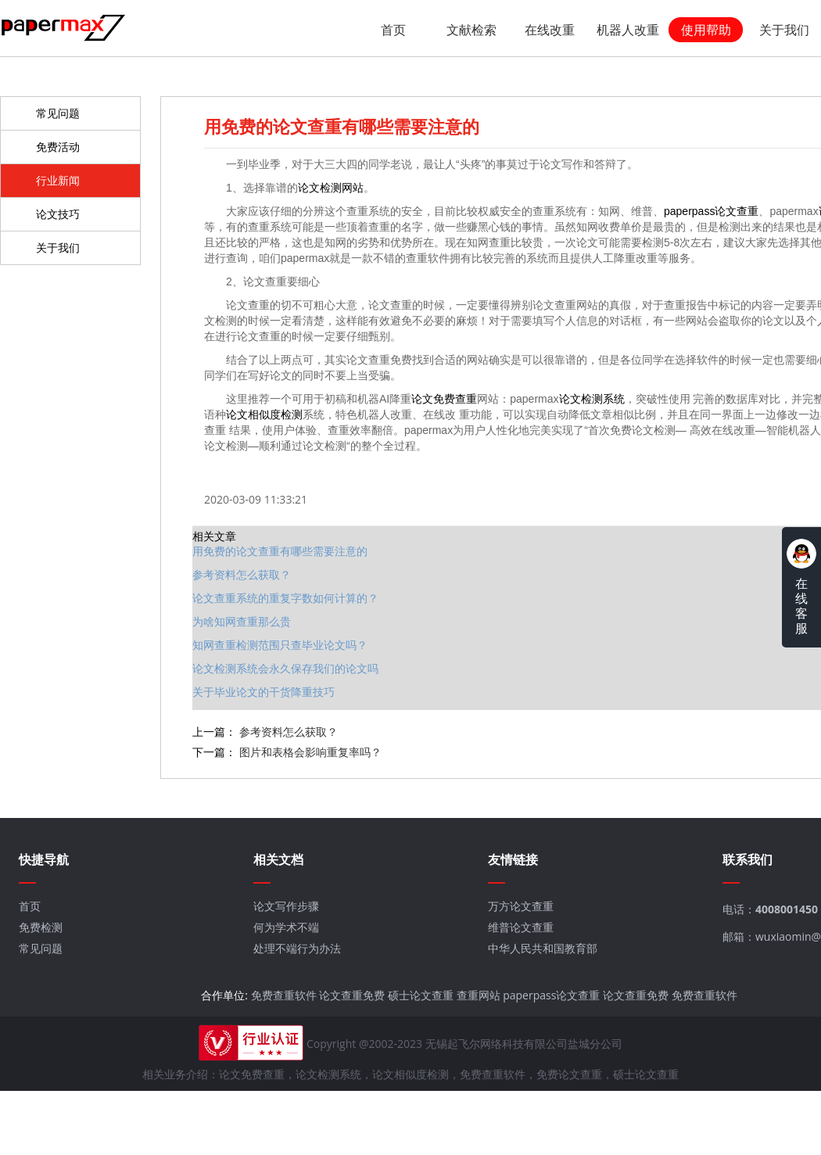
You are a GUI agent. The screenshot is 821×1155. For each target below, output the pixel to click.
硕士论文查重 (417, 988)
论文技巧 (58, 212)
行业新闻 (58, 178)
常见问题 (58, 111)
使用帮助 (706, 29)
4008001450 (779, 902)
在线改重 (550, 29)
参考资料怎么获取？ (277, 729)
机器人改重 (628, 29)
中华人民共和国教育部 (537, 941)
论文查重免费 (348, 988)
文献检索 (471, 29)
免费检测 (40, 920)
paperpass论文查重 (700, 209)
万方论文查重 (515, 899)
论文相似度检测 (253, 412)
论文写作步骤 (283, 899)
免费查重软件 (280, 988)
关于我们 (784, 29)
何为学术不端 (283, 920)
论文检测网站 (320, 185)
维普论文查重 (515, 920)
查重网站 (475, 988)
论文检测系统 (581, 396)
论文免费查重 (433, 396)
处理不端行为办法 (294, 941)
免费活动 (58, 145)
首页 (393, 29)
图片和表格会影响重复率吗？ (299, 749)
